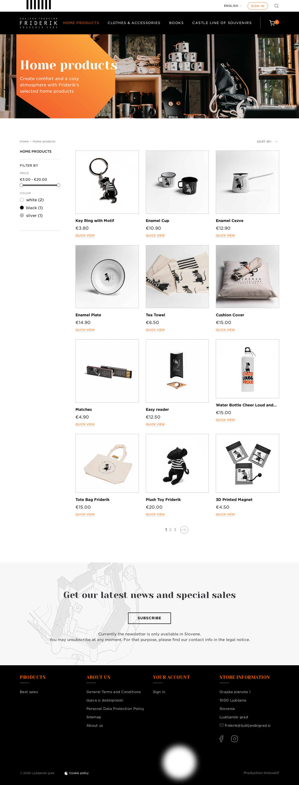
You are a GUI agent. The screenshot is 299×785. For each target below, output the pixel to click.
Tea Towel (155, 315)
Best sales (29, 692)
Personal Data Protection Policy (115, 709)
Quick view (85, 235)
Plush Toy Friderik (163, 499)
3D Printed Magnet (234, 499)
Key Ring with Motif (94, 220)
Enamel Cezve (229, 220)
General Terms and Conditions (113, 692)
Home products (81, 23)
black (34, 208)
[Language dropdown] (233, 6)
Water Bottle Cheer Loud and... (246, 405)
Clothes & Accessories (134, 23)
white (35, 200)
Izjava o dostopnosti (104, 700)
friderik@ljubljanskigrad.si (248, 725)
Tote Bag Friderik (92, 499)
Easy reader (157, 409)
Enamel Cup (157, 220)
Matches (83, 409)
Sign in (257, 6)
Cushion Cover (230, 315)
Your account (171, 677)
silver (34, 215)
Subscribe (149, 618)
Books (176, 23)
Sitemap (93, 717)
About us (94, 725)
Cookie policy (79, 773)
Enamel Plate (88, 315)
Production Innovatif (261, 773)
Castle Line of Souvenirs (222, 23)
